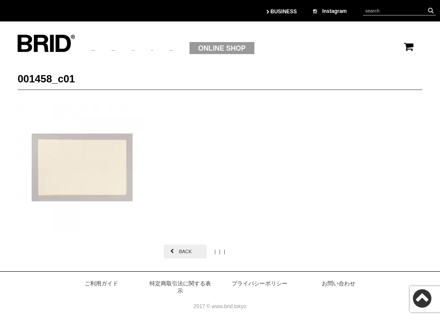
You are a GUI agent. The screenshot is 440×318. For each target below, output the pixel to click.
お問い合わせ (338, 283)
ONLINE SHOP (334, 48)
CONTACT (271, 48)
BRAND (199, 48)
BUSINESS (281, 12)
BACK (185, 251)
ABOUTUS (108, 48)
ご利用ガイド (101, 283)
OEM (233, 48)
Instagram (330, 11)
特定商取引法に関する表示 (180, 287)
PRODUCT (156, 48)
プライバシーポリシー (259, 283)
